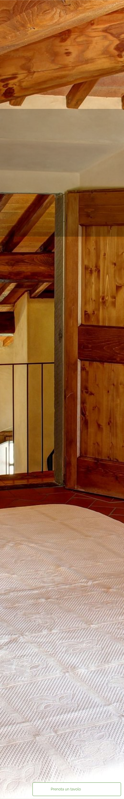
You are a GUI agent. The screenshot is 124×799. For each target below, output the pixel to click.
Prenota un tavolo (66, 789)
